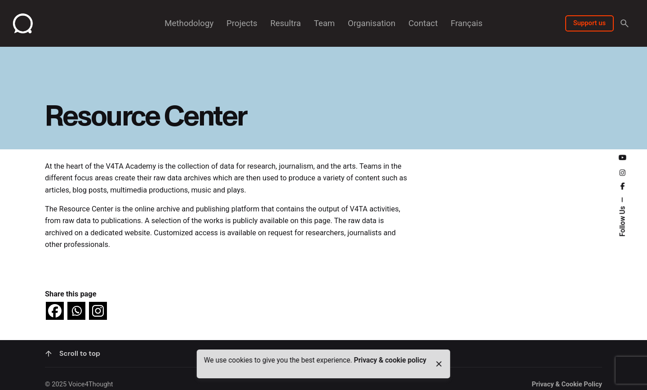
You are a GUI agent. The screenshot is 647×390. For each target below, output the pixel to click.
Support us (589, 23)
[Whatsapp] (76, 311)
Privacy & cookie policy (390, 360)
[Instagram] (98, 311)
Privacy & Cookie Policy (567, 384)
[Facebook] (55, 311)
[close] (439, 364)
